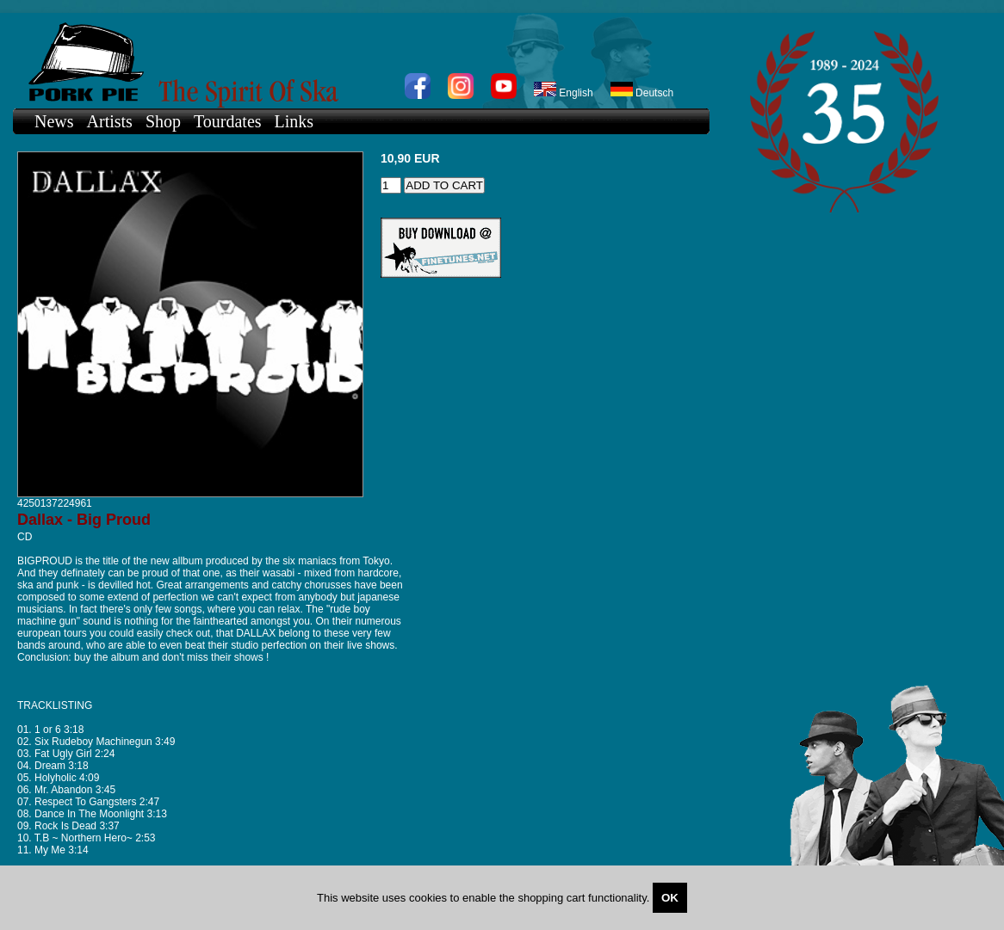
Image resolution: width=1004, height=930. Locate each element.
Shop (163, 121)
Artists (110, 121)
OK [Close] (670, 897)
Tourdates (228, 121)
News (54, 121)
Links (294, 121)
